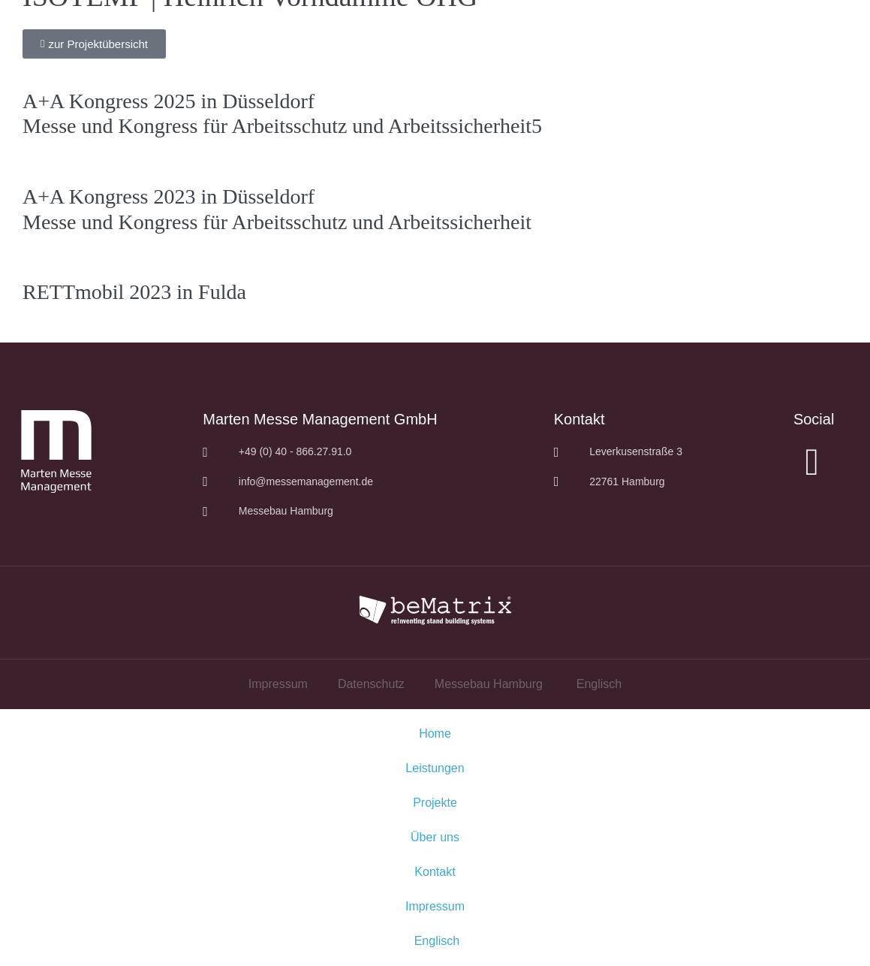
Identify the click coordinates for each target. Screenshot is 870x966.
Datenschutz (371, 684)
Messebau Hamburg (489, 684)
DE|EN (800, 22)
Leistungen (434, 768)
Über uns (435, 837)
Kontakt (434, 871)
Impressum (278, 684)
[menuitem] (597, 684)
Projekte (435, 802)
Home (435, 733)
